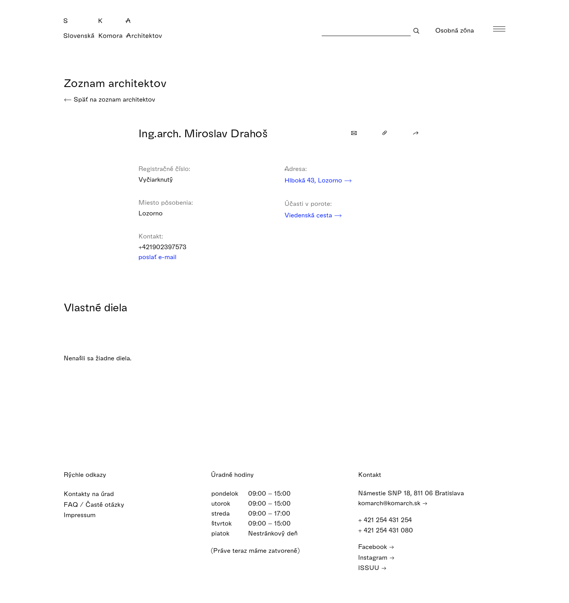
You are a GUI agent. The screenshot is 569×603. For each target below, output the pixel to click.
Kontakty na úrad (94, 493)
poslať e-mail (162, 256)
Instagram (376, 557)
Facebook (376, 546)
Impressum (84, 514)
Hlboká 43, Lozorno (318, 180)
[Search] (366, 30)
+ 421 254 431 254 (388, 519)
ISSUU (372, 567)
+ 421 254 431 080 (389, 529)
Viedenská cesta (313, 215)
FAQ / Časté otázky (99, 504)
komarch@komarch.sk (393, 503)
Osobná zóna (459, 30)
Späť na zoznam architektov (109, 99)
